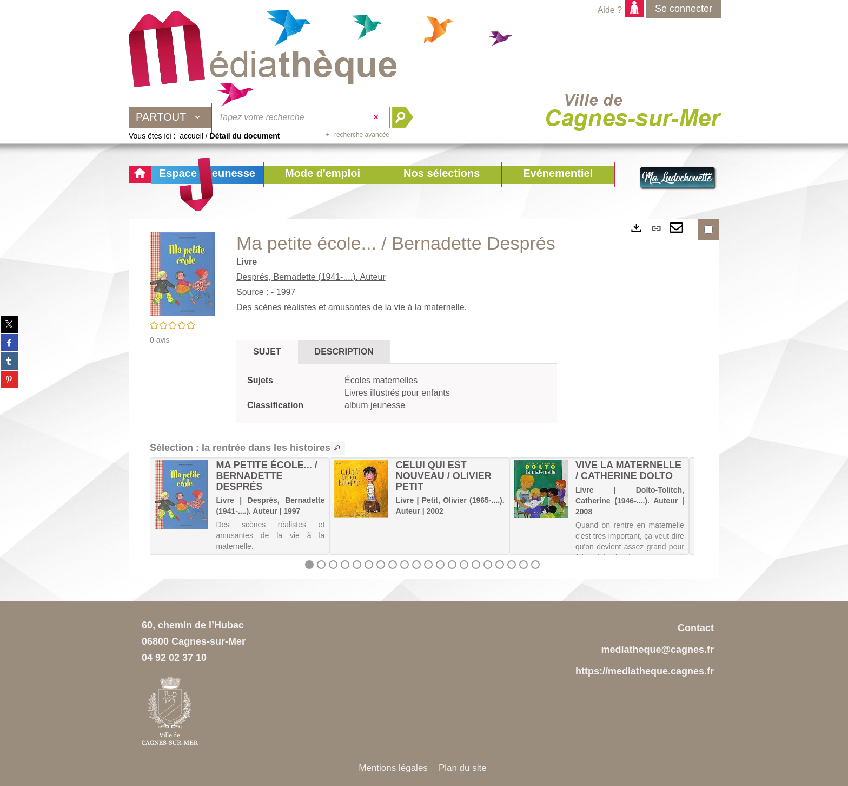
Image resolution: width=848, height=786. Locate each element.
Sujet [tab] (267, 351)
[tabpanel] (396, 393)
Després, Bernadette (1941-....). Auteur (311, 276)
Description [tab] (344, 351)
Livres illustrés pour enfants (397, 392)
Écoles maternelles (381, 380)
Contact (696, 628)
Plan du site (463, 768)
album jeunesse (375, 405)
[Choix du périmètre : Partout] (170, 117)
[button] (322, 175)
